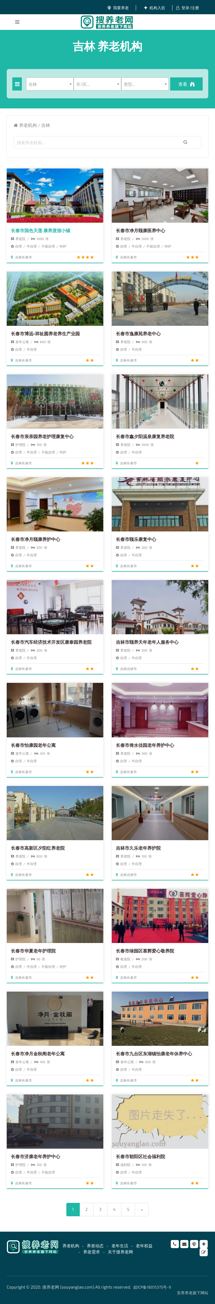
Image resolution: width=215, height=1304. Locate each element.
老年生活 (119, 1245)
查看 (186, 84)
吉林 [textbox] (33, 84)
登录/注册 (187, 8)
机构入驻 (154, 7)
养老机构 (28, 125)
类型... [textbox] (129, 84)
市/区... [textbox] (83, 84)
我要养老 (118, 7)
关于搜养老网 (120, 1251)
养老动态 (95, 1245)
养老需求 (91, 1251)
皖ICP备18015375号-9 (152, 1287)
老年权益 (144, 1245)
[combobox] (50, 84)
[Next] (142, 1209)
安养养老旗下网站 (192, 1292)
